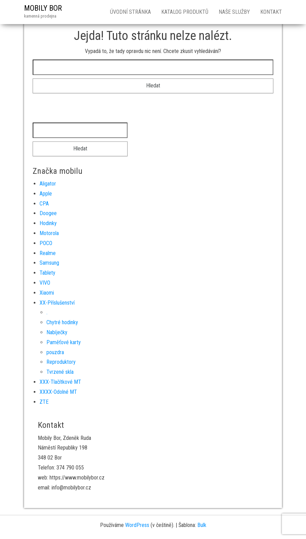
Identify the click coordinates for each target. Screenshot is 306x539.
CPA (44, 203)
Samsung (49, 263)
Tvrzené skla (60, 372)
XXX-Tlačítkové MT (60, 382)
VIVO (45, 282)
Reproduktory (61, 362)
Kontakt (271, 12)
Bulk (201, 525)
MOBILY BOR (43, 8)
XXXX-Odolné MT (58, 392)
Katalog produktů (184, 12)
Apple (46, 193)
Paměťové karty (63, 342)
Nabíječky (56, 332)
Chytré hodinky (62, 322)
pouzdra (55, 352)
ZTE (44, 402)
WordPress (137, 525)
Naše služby (234, 12)
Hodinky (48, 223)
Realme (48, 253)
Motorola (49, 233)
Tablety (47, 273)
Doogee (48, 213)
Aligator (48, 183)
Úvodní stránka (130, 12)
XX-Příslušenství (57, 302)
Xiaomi (47, 292)
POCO (46, 243)
